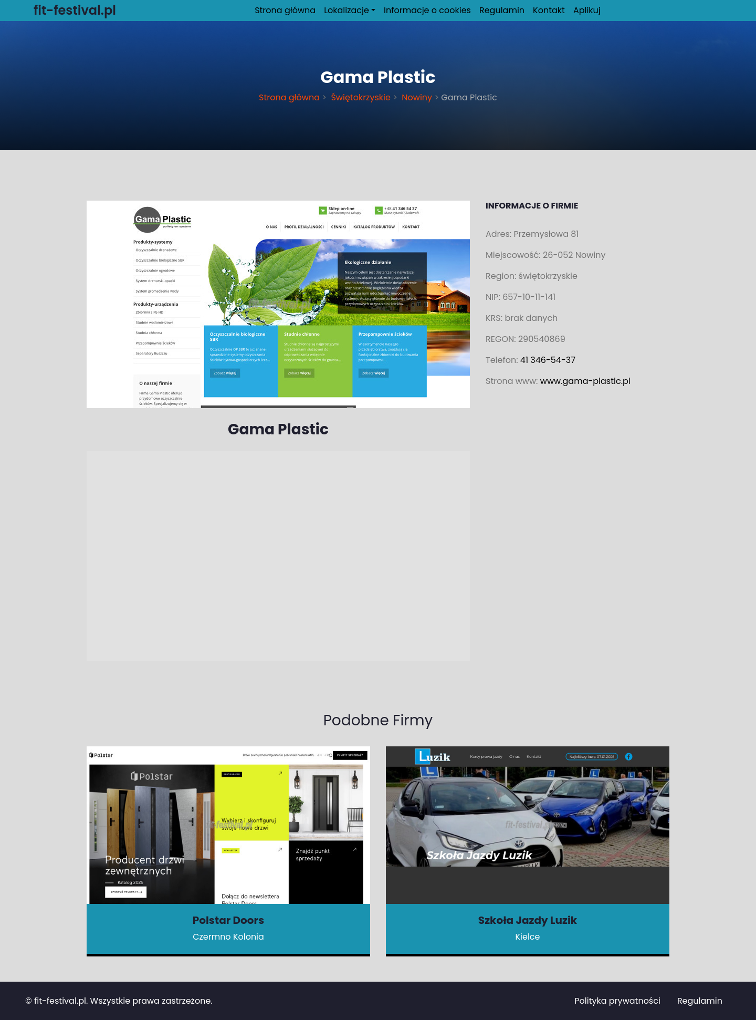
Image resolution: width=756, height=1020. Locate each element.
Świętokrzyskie (361, 97)
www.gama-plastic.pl (585, 381)
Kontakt (549, 10)
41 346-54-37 (547, 360)
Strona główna (285, 10)
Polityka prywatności (617, 1001)
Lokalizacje (346, 10)
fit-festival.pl (60, 1001)
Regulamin (501, 10)
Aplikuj (587, 10)
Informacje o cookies (427, 10)
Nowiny (417, 97)
